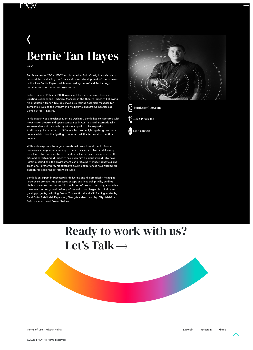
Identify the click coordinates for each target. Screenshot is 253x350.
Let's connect (139, 131)
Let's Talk (90, 245)
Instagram (206, 329)
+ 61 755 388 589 (141, 119)
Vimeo (222, 329)
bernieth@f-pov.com (144, 108)
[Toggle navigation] (246, 6)
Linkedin (188, 329)
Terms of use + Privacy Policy (44, 329)
